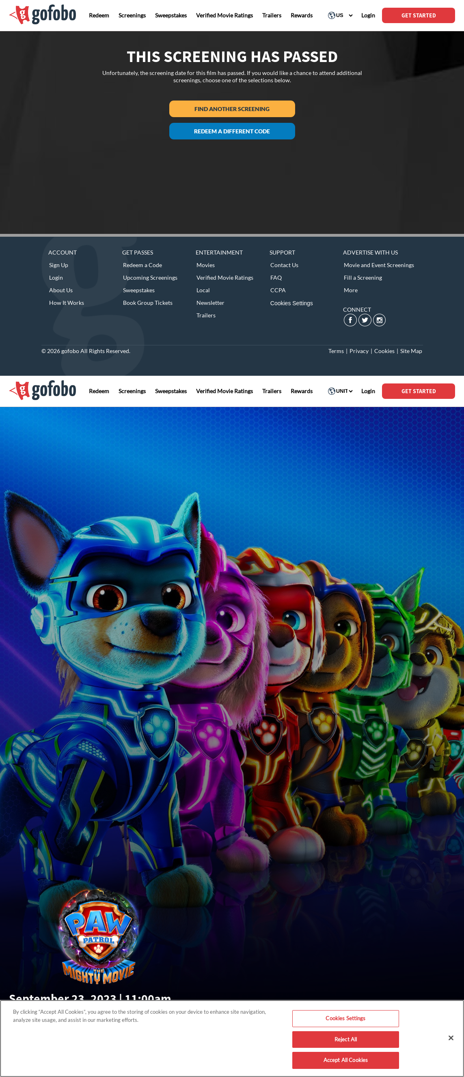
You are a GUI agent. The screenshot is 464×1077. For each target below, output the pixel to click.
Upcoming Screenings (150, 277)
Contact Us (284, 264)
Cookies (384, 350)
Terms (336, 350)
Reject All (346, 1039)
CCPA (278, 290)
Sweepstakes (139, 290)
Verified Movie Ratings (224, 277)
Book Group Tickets (148, 302)
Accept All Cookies (346, 1060)
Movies (205, 264)
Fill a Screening (363, 277)
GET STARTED (418, 15)
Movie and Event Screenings (379, 264)
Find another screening (232, 108)
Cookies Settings (291, 303)
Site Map (411, 350)
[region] (232, 1038)
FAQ (276, 277)
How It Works (66, 302)
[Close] (451, 1038)
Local (203, 290)
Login (56, 277)
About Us (61, 290)
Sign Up (58, 264)
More (351, 290)
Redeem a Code (142, 264)
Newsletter (210, 302)
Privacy (359, 350)
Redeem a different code (232, 131)
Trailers (206, 315)
